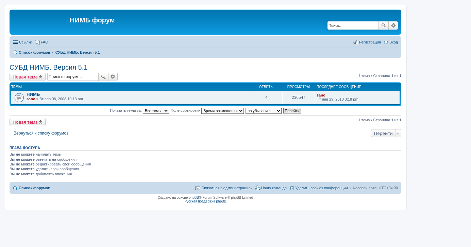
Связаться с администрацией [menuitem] (226, 188)
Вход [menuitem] (393, 42)
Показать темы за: (139, 110)
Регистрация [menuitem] (370, 42)
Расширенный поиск (393, 25)
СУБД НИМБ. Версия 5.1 (48, 67)
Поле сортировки (207, 110)
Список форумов (34, 188)
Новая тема (25, 77)
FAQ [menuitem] (44, 42)
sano (31, 99)
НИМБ (33, 94)
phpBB (194, 197)
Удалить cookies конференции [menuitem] (321, 188)
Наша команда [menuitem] (274, 188)
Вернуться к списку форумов (41, 133)
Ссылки (25, 42)
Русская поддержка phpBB (205, 201)
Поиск (384, 25)
